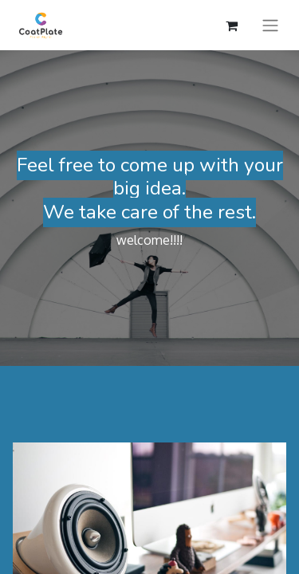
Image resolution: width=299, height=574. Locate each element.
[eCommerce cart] (231, 25)
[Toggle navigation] (270, 25)
